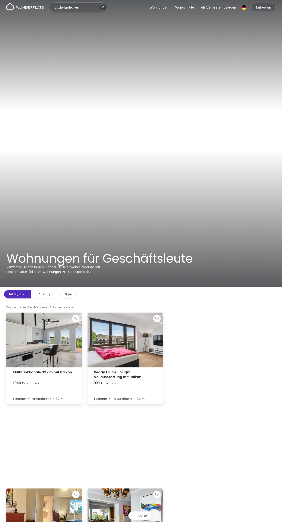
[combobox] (77, 7)
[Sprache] (244, 7)
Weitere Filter (147, 294)
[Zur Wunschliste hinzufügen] (76, 318)
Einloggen (263, 7)
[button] (175, 307)
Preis (68, 294)
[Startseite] (25, 7)
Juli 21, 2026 (17, 294)
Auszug (44, 294)
